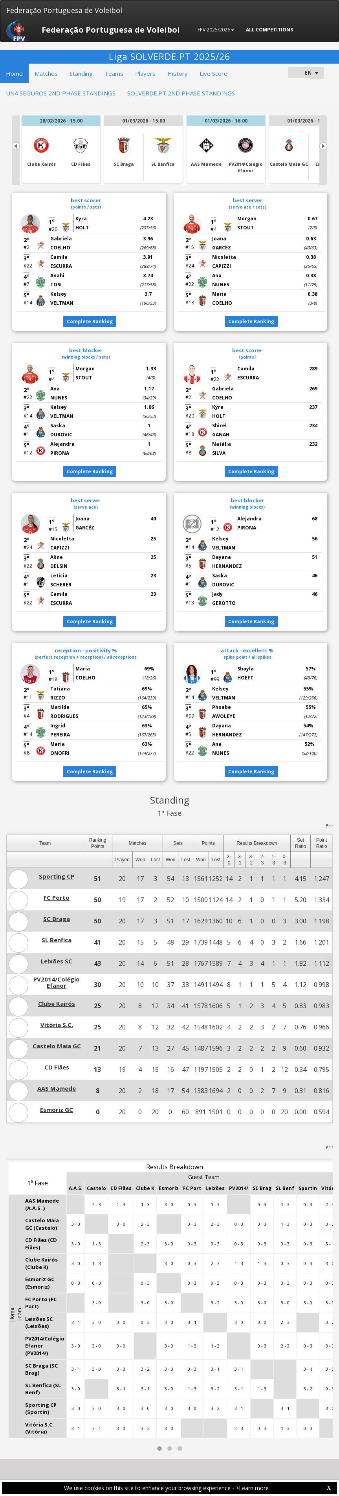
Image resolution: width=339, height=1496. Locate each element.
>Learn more (252, 1488)
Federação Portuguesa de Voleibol (64, 10)
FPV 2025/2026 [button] (216, 29)
